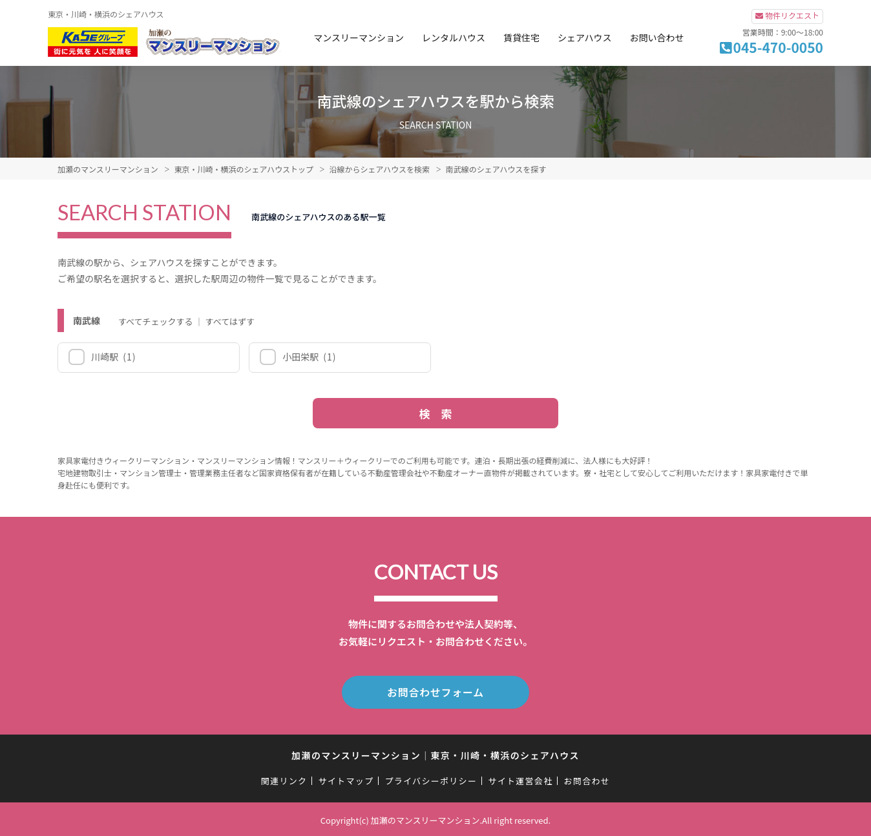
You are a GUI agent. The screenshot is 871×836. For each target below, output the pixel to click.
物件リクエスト (792, 15)
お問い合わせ (656, 37)
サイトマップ (346, 779)
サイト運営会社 (520, 779)
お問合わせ (587, 779)
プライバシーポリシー (430, 779)
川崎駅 (112, 356)
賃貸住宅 (521, 37)
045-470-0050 (778, 47)
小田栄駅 (308, 356)
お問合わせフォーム (435, 691)
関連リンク (284, 779)
